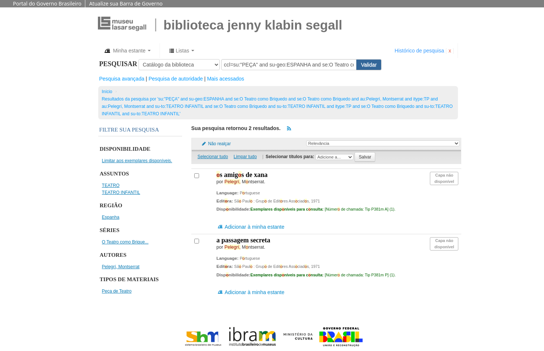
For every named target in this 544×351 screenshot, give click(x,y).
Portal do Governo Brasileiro (47, 3)
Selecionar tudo (213, 156)
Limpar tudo (245, 156)
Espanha (110, 217)
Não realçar (216, 143)
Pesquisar (118, 64)
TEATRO (111, 185)
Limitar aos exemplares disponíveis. (137, 160)
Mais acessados (225, 79)
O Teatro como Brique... (125, 242)
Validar (369, 65)
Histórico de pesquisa (419, 51)
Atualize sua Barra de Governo (125, 3)
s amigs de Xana (242, 174)
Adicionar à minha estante (250, 227)
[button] (127, 50)
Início (107, 91)
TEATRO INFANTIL (121, 192)
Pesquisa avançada (121, 79)
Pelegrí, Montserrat (121, 266)
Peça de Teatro (116, 291)
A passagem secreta (243, 240)
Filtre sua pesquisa (129, 129)
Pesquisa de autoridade (175, 79)
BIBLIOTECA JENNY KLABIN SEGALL (253, 25)
